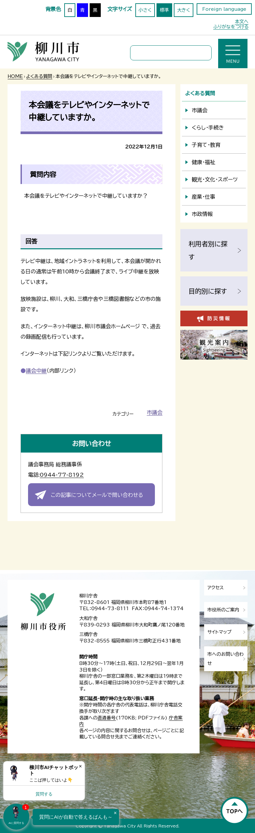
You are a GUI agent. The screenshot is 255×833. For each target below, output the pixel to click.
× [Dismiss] (80, 766)
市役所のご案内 (223, 610)
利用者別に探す (207, 250)
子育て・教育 (206, 144)
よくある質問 (39, 76)
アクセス (215, 587)
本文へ (241, 21)
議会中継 (36, 370)
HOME (15, 76)
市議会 (154, 412)
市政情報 (202, 214)
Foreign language (224, 9)
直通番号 (107, 718)
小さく (145, 10)
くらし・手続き (208, 127)
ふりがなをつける (230, 26)
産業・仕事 (203, 196)
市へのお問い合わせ (225, 659)
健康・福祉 (203, 162)
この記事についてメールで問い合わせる (97, 495)
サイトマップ (219, 632)
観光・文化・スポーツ (215, 179)
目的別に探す (207, 291)
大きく (183, 10)
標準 (164, 10)
